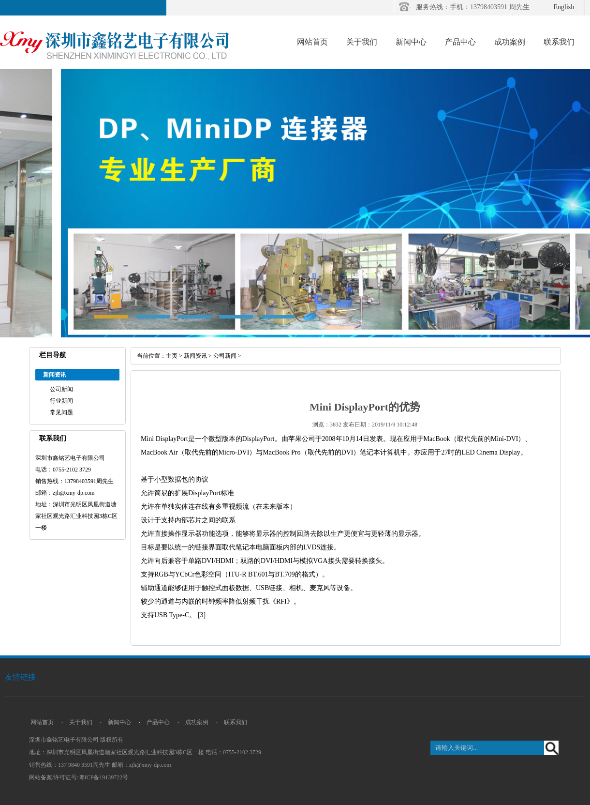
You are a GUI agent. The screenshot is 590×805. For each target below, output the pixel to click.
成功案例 (509, 42)
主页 (171, 355)
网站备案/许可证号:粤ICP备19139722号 (78, 777)
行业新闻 (61, 400)
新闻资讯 (195, 355)
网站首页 (312, 42)
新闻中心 (411, 42)
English (564, 7)
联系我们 (559, 42)
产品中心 (460, 42)
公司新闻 (61, 389)
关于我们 (361, 42)
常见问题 (61, 412)
